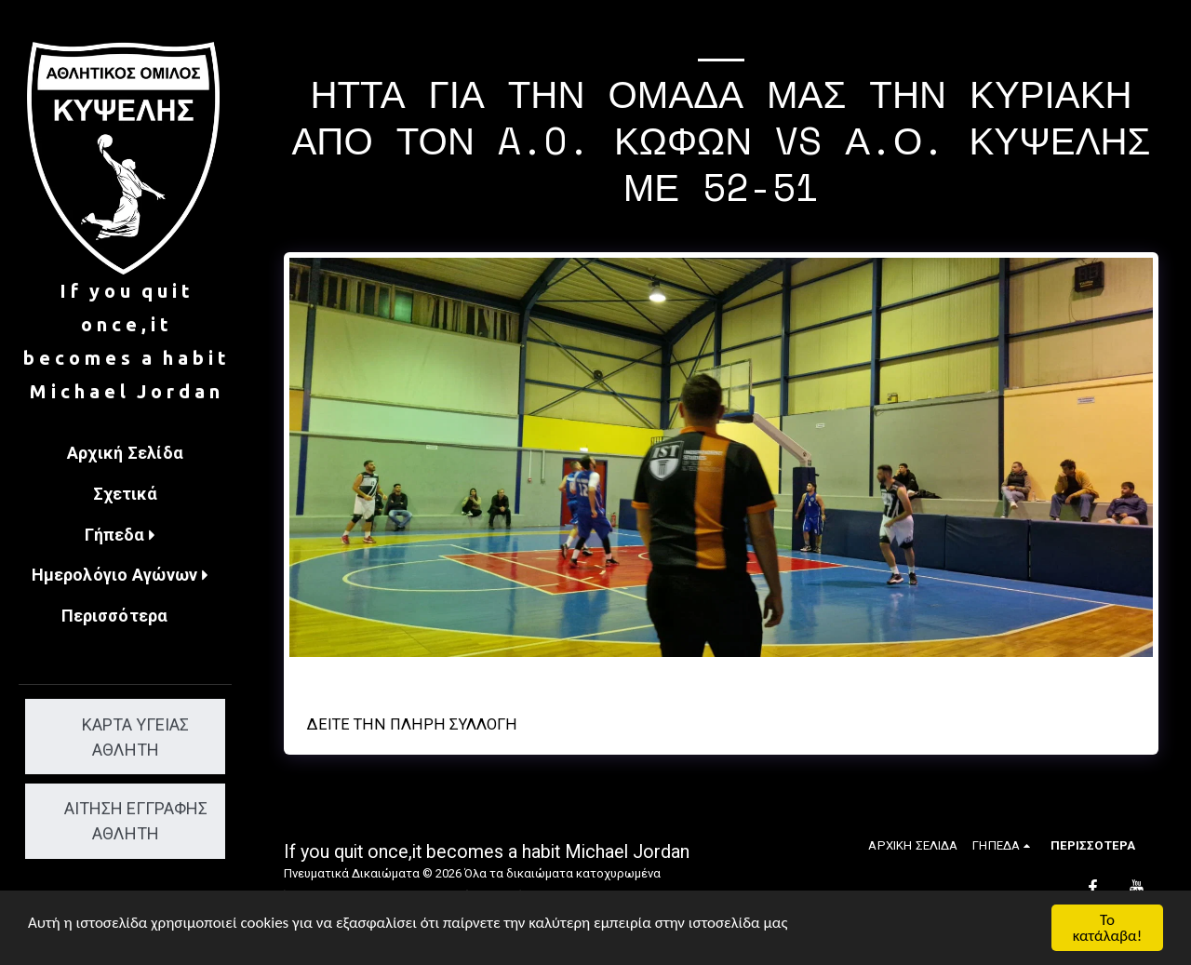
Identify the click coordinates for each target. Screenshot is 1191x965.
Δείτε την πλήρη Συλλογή (412, 724)
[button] (126, 536)
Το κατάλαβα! (1108, 927)
